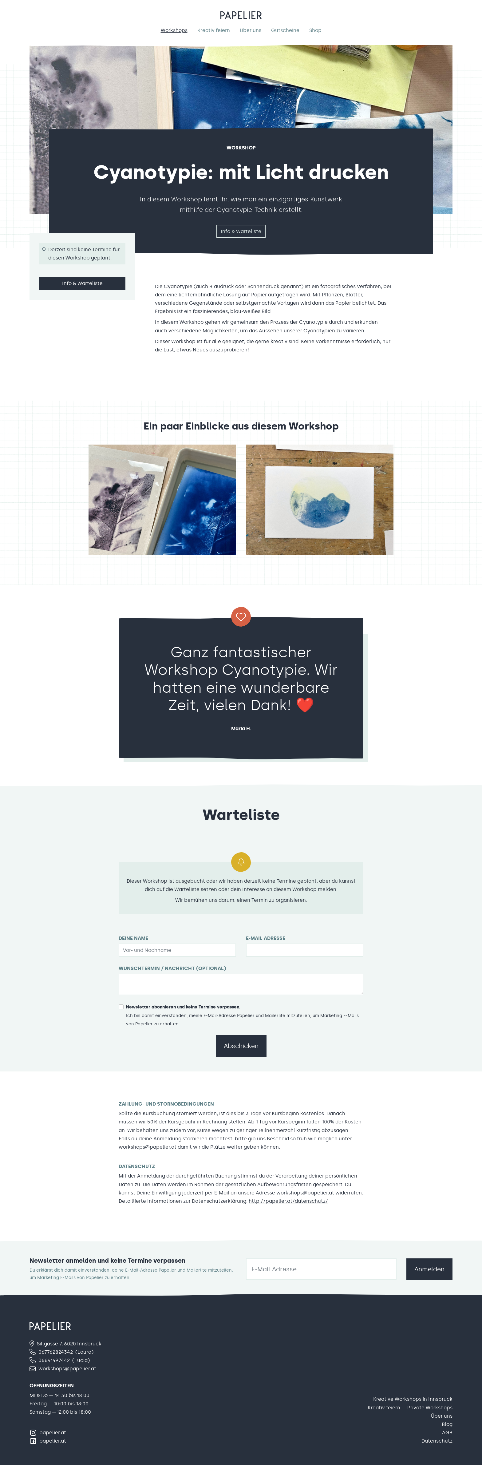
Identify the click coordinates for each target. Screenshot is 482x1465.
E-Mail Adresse (265, 938)
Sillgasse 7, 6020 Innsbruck (69, 1344)
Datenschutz (436, 1441)
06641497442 (54, 1360)
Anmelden (429, 1269)
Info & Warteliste (241, 231)
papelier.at (52, 1432)
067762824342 (55, 1352)
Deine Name (133, 938)
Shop (315, 30)
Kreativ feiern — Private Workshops (410, 1408)
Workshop (241, 148)
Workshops (174, 30)
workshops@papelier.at (67, 1369)
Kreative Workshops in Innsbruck (412, 1399)
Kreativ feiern (213, 30)
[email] (321, 1269)
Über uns (250, 30)
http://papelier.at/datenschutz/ (288, 1201)
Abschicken (241, 1046)
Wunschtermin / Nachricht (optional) (172, 968)
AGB (447, 1432)
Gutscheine (285, 30)
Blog (447, 1424)
